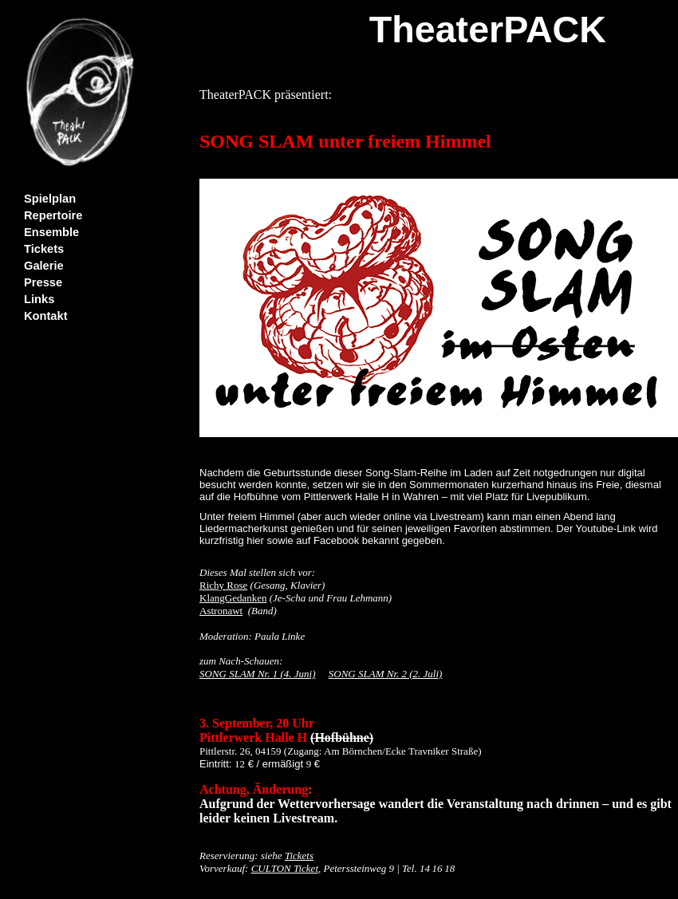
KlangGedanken (232, 598)
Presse (43, 282)
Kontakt (46, 316)
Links (39, 299)
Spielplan (50, 198)
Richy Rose (223, 585)
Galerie (44, 265)
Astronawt (220, 611)
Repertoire (53, 215)
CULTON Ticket (284, 868)
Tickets (44, 248)
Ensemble (51, 232)
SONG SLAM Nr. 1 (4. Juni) (257, 674)
